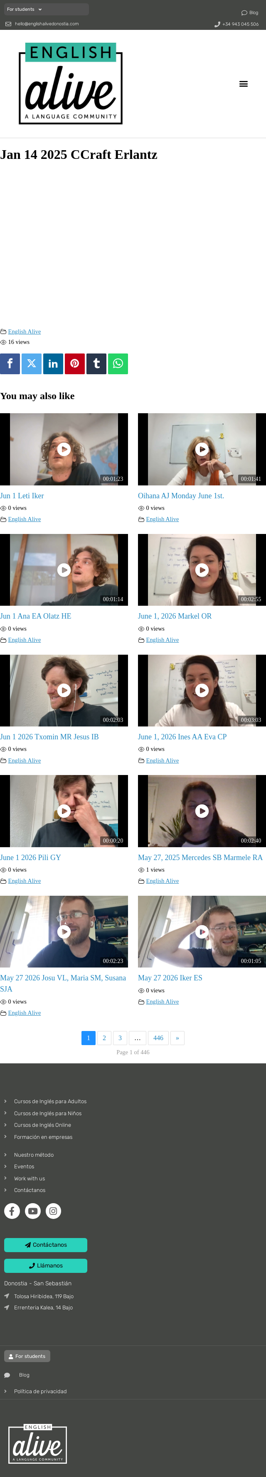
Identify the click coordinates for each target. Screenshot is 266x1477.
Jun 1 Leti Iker (22, 496)
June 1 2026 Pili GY (30, 857)
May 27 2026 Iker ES (170, 978)
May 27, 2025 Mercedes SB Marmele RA (200, 857)
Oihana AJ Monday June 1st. (181, 496)
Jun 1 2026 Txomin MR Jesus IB (49, 737)
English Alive (24, 331)
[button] (243, 83)
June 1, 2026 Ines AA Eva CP (182, 737)
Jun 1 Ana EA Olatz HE (35, 616)
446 (158, 1037)
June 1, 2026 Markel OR (175, 616)
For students (24, 9)
